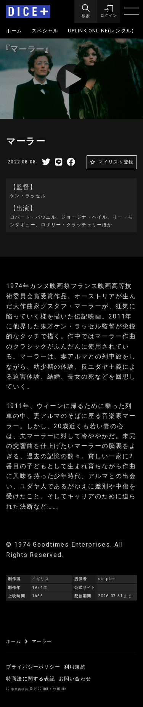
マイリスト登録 (115, 162)
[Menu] (85, 11)
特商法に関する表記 (30, 678)
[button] (108, 11)
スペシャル (45, 31)
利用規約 (75, 667)
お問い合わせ (75, 678)
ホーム (14, 31)
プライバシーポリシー (33, 667)
